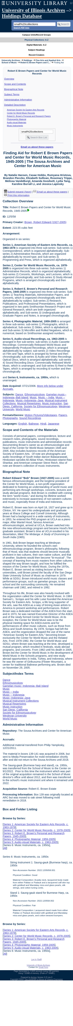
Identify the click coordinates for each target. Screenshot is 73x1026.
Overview (9, 78)
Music (33, 397)
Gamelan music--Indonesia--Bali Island (25, 685)
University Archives (10, 60)
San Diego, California (15, 709)
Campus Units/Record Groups (36, 35)
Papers (63, 415)
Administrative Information (18, 99)
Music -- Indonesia (13, 694)
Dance (19, 394)
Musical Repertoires (29, 403)
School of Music (9, 62)
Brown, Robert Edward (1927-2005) (45, 222)
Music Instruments (15, 125)
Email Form (43, 967)
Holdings (28, 60)
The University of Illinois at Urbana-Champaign (44, 979)
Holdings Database (22, 16)
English (22, 423)
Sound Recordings (30, 418)
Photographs (10, 418)
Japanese (53, 423)
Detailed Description (15, 104)
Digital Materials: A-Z (36, 45)
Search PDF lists (21, 28)
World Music (23, 409)
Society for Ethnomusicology (40, 406)
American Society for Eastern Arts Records (25, 110)
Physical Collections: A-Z (36, 40)
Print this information (17, 195)
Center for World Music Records (21, 113)
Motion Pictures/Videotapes (41, 415)
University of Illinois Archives (33, 10)
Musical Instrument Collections (21, 700)
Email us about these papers (37, 147)
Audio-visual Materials (16, 122)
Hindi (43, 423)
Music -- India (46, 397)
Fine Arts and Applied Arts (48, 60)
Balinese (33, 423)
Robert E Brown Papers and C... (35, 62)
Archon (34, 977)
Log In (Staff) (36, 959)
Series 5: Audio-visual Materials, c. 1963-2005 (30, 842)
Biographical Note (13, 89)
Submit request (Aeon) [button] (17, 191)
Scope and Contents (15, 84)
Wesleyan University (15, 715)
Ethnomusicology (35, 394)
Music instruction (52, 403)
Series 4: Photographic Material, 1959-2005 (29, 839)
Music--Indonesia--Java (29, 400)
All (4, 848)
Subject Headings (36, 50)
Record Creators (36, 55)
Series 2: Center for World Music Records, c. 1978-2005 (36, 830)
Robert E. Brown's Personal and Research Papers (29, 116)
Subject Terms (11, 94)
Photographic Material (16, 119)
